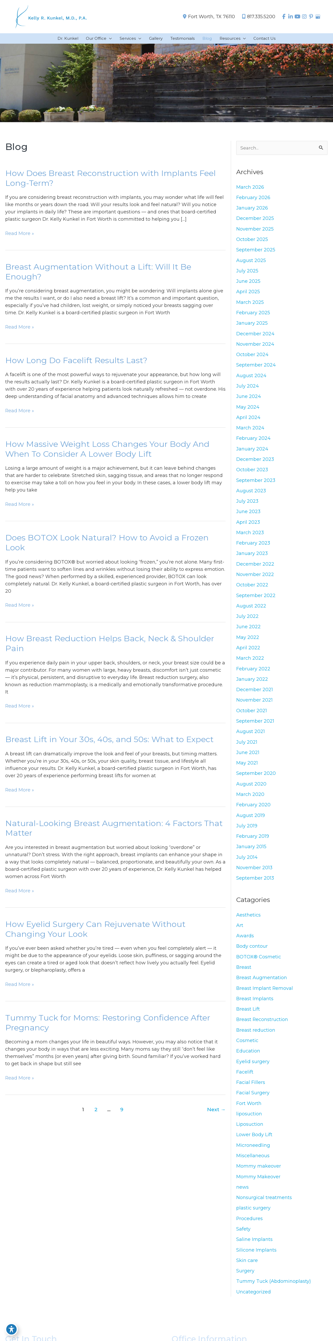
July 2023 (247, 503)
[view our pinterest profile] (310, 17)
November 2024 (255, 345)
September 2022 (256, 598)
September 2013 (255, 882)
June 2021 (247, 756)
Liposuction (249, 1130)
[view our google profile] (317, 17)
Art (239, 930)
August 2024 (251, 377)
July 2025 (247, 272)
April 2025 (248, 293)
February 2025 (253, 314)
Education (248, 1056)
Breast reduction (255, 1035)
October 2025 (252, 240)
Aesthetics (248, 919)
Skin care (247, 1267)
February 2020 (253, 809)
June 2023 (248, 514)
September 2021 (255, 724)
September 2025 (255, 251)
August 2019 (250, 819)
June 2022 (248, 630)
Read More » (19, 234)
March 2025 (250, 303)
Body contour (252, 951)
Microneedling (253, 1151)
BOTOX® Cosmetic (258, 961)
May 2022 (247, 640)
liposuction (249, 1119)
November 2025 (255, 230)
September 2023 (256, 482)
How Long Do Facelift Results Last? (76, 362)
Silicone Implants (256, 1256)
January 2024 (252, 451)
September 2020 (256, 777)
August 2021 (250, 735)
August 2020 (251, 787)
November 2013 (254, 872)
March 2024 (250, 430)
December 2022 (255, 567)
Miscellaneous (253, 1161)
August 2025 (251, 261)
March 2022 (250, 661)
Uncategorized (253, 1298)
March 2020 (250, 798)
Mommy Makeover (258, 1182)
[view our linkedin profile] (289, 17)
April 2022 (248, 651)
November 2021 (254, 703)
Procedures (249, 1224)
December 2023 (255, 461)
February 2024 (253, 440)
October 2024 (252, 356)
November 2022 (255, 577)
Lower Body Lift (254, 1140)
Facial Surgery (253, 1098)
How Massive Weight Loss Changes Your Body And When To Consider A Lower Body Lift (107, 450)
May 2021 (247, 766)
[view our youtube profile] (296, 17)
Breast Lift (248, 1014)
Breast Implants (254, 1003)
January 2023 (252, 556)
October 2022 (252, 588)
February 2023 (253, 545)
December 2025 (255, 219)
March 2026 (250, 188)
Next (216, 1113)
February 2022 (253, 672)
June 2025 (248, 282)
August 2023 (251, 493)
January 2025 (252, 324)
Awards (245, 940)
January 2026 (252, 209)
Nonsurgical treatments (264, 1203)
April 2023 (248, 524)
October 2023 (252, 472)
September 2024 (256, 366)
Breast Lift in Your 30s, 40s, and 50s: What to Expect (109, 742)
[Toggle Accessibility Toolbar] (11, 1329)
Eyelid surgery (253, 1067)
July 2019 (246, 830)
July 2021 (246, 745)
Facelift (244, 1077)
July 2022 (247, 619)
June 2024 (248, 398)
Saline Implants (254, 1245)
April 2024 (248, 419)
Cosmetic (247, 1046)
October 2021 (251, 714)
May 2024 (247, 408)
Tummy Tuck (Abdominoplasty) (273, 1288)
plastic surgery (253, 1214)
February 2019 (252, 840)
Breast (243, 972)
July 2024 (247, 387)
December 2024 (255, 335)
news (242, 1193)
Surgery (245, 1277)
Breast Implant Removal (264, 993)
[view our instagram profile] (303, 17)
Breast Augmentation (261, 982)
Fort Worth (248, 1109)
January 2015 (251, 851)
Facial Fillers (250, 1088)
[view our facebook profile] (282, 17)
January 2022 (252, 682)
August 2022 (251, 609)
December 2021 (254, 693)
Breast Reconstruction (262, 1025)
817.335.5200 (256, 17)
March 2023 (250, 535)
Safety (243, 1235)
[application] (109, 39)
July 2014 (247, 861)
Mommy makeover (258, 1172)
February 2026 (253, 198)
